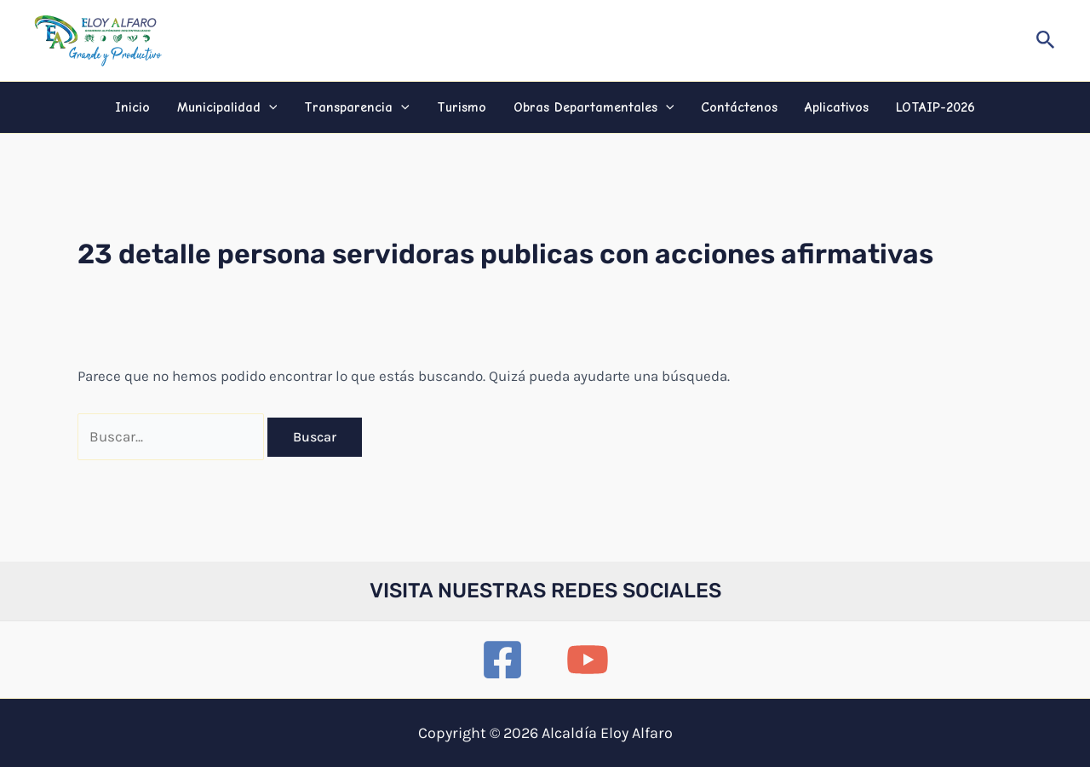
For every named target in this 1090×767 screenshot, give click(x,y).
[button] (1046, 40)
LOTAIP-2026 (935, 107)
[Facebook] (502, 659)
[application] (269, 107)
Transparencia (357, 107)
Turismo (461, 107)
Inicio (132, 107)
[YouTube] (587, 659)
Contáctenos (739, 107)
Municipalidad (227, 107)
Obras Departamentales (593, 107)
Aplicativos (837, 107)
